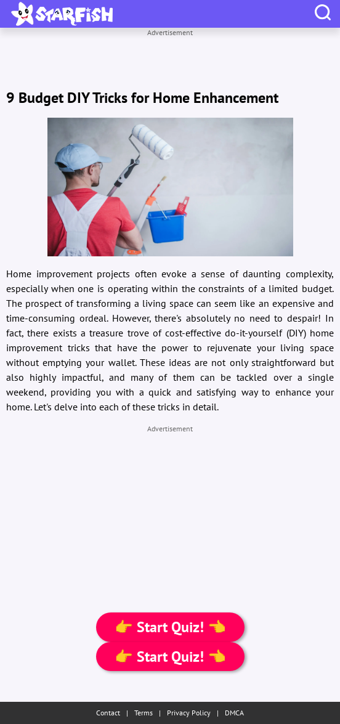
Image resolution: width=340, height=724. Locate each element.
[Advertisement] (170, 53)
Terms (143, 712)
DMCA (234, 712)
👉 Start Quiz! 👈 (170, 627)
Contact (108, 712)
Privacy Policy (189, 712)
